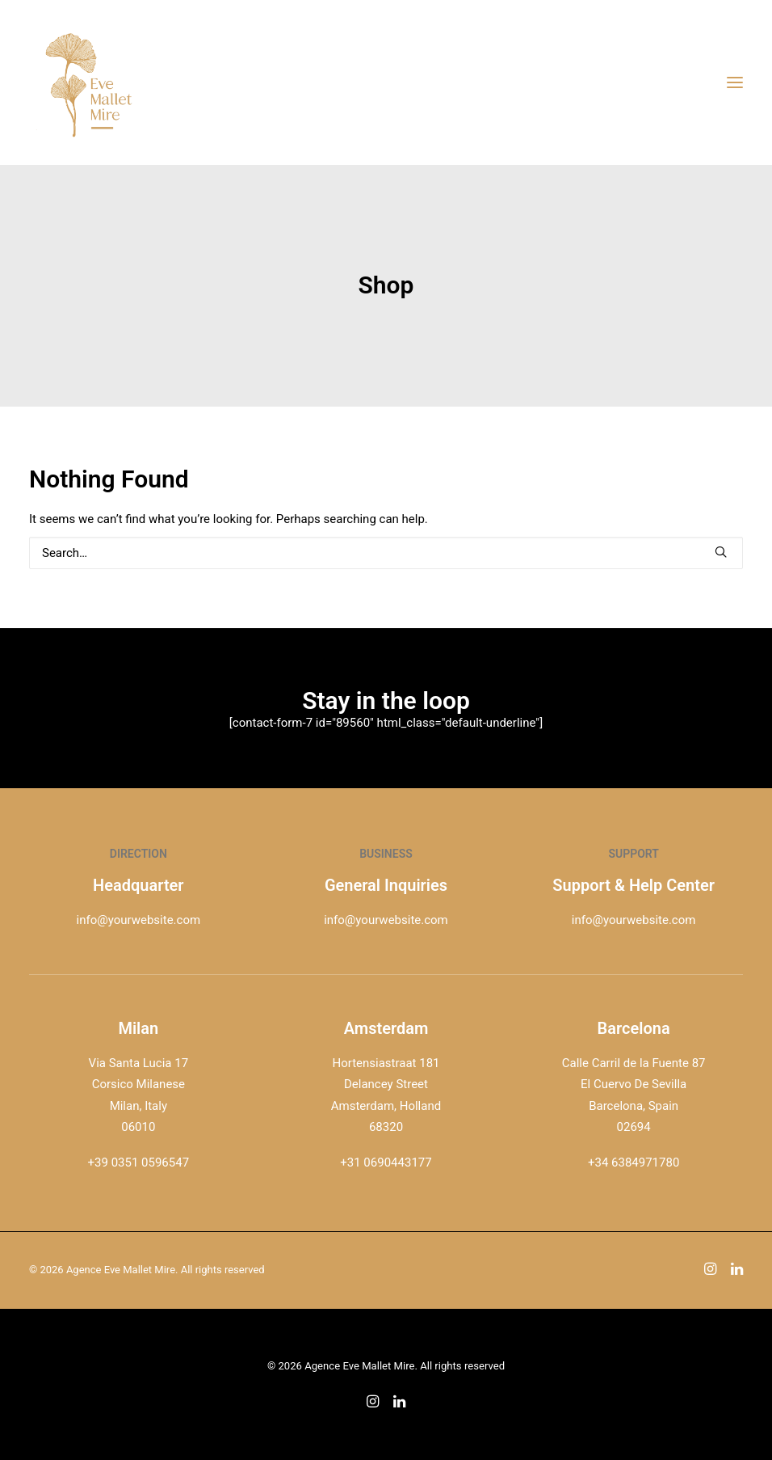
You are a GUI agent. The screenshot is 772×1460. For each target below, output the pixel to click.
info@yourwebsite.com (139, 920)
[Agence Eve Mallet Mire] (89, 82)
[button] (721, 552)
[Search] (386, 553)
